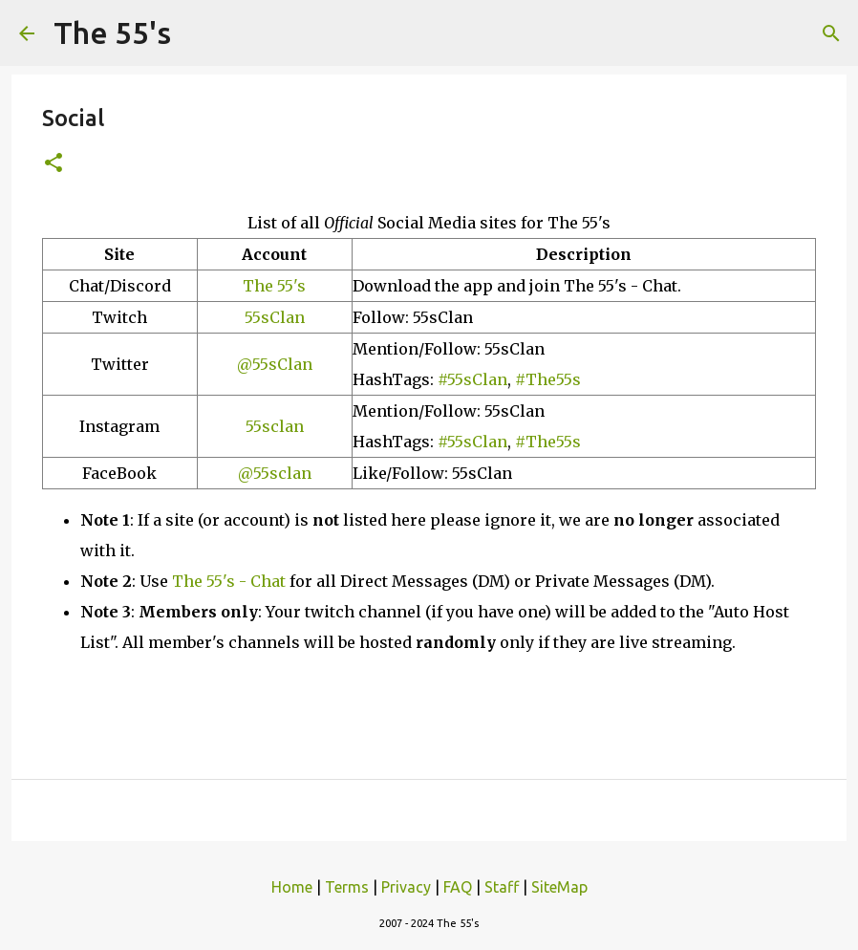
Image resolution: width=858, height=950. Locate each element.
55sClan (275, 317)
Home (291, 887)
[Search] (831, 33)
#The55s (548, 379)
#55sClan (472, 379)
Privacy (406, 887)
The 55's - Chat (229, 581)
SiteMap (559, 887)
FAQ (457, 887)
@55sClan (274, 364)
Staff (501, 887)
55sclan (275, 426)
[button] (53, 164)
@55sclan (274, 473)
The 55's (112, 32)
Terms (347, 887)
